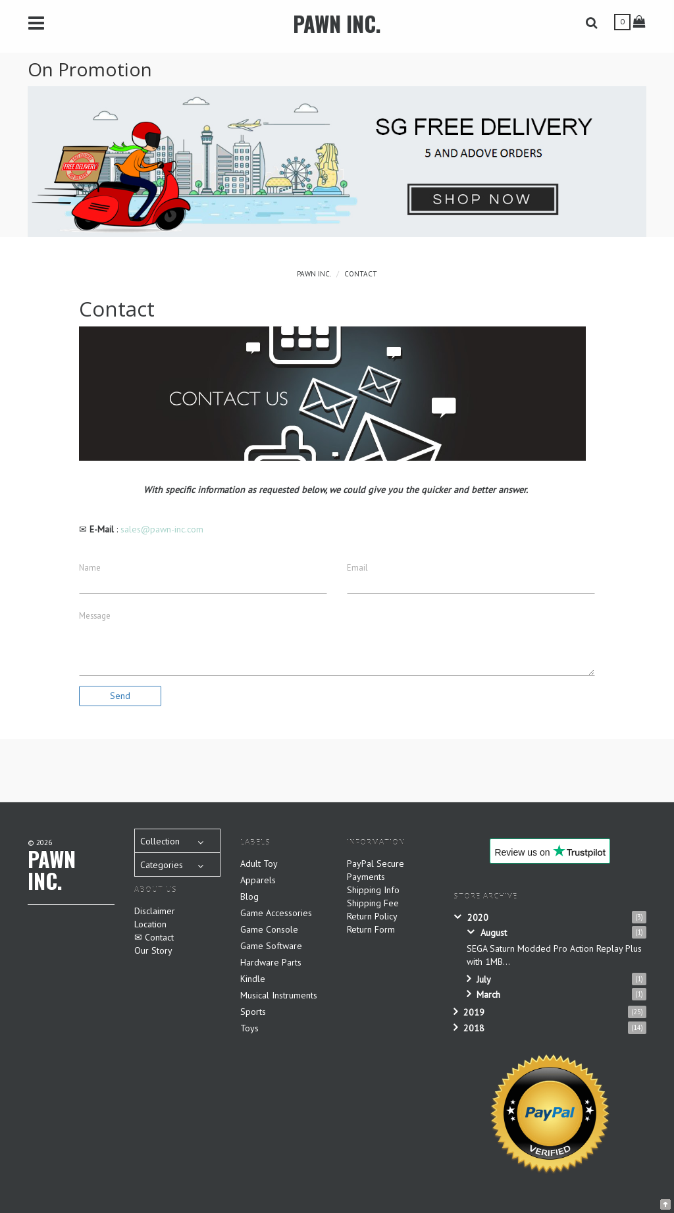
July (484, 979)
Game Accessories (276, 913)
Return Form (371, 929)
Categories (161, 865)
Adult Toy (259, 863)
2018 (473, 1028)
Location (150, 924)
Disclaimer (154, 911)
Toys (249, 1028)
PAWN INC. (337, 23)
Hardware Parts (270, 962)
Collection (160, 841)
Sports (253, 1012)
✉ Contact (154, 937)
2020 (477, 917)
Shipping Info (373, 890)
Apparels (258, 880)
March (488, 994)
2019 (473, 1012)
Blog (249, 896)
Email (357, 567)
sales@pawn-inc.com (161, 529)
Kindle (252, 979)
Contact (360, 273)
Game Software (271, 946)
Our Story (153, 950)
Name (90, 567)
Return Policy (372, 916)
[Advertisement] (347, 768)
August (493, 933)
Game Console (269, 929)
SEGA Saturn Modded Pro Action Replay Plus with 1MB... (554, 955)
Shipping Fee (373, 903)
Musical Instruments (278, 995)
